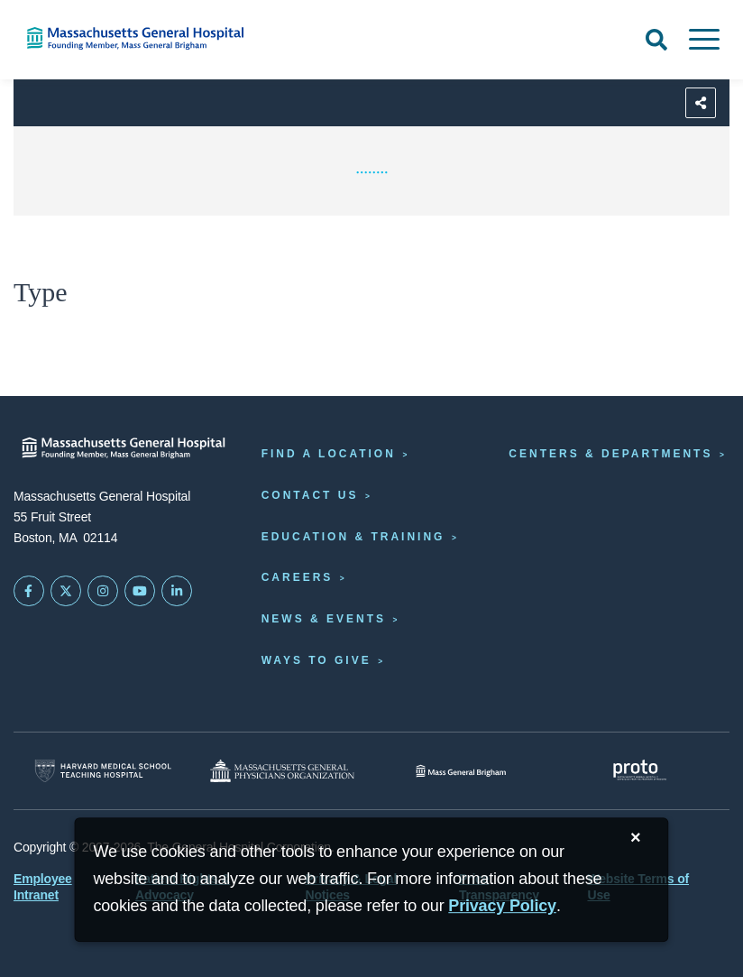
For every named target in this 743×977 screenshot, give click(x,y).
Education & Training (353, 536)
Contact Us (310, 495)
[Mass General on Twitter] (65, 591)
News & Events (323, 619)
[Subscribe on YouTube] (139, 591)
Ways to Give (316, 660)
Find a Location (328, 453)
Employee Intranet (43, 886)
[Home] (154, 38)
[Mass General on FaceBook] (29, 591)
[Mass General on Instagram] (102, 591)
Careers (297, 577)
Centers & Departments (610, 453)
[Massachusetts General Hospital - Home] (124, 448)
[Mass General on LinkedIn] (176, 591)
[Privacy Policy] (502, 906)
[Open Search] (656, 39)
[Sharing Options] (700, 103)
